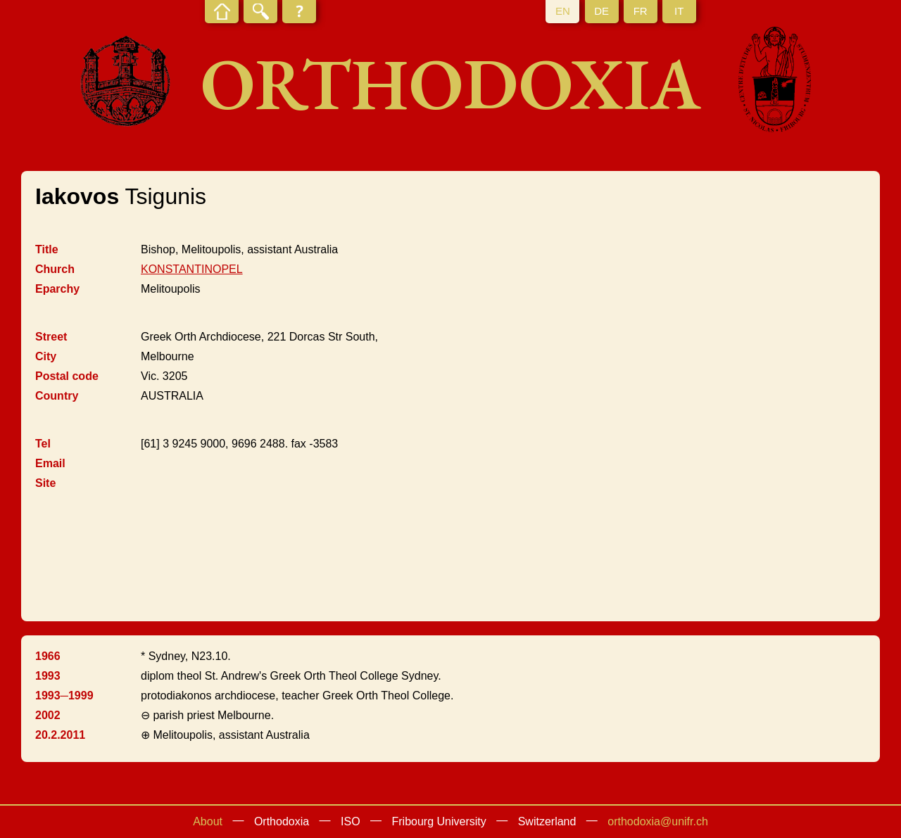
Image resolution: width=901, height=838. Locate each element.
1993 (48, 676)
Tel (43, 444)
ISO (350, 821)
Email (50, 463)
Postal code (67, 376)
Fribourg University (439, 821)
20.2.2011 (60, 735)
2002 (48, 715)
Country (56, 396)
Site (45, 483)
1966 (48, 656)
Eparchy (57, 289)
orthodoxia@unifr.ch (657, 821)
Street (51, 337)
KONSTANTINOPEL (192, 269)
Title (46, 249)
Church (55, 269)
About (207, 821)
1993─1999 (64, 695)
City (45, 356)
